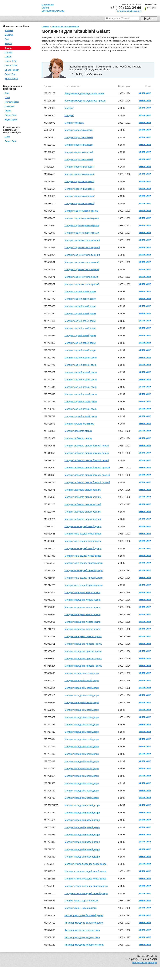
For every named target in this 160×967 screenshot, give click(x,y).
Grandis (8, 52)
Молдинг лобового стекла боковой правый (87, 467)
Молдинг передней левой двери (81, 673)
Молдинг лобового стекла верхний (82, 489)
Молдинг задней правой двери (80, 357)
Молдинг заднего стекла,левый (81, 277)
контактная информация (129, 11)
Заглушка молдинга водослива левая (84, 93)
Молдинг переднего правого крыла (83, 636)
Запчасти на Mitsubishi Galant (65, 26)
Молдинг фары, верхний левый (81, 900)
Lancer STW (11, 65)
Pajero (8, 110)
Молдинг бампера (74, 123)
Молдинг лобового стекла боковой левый (86, 445)
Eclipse (8, 43)
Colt (7, 39)
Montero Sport (12, 102)
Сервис (45, 8)
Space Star (10, 74)
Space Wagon (11, 78)
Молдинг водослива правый (79, 166)
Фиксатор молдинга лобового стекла (84, 944)
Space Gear (10, 141)
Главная (45, 26)
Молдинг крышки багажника (79, 423)
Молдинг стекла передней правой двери (86, 886)
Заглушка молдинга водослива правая (84, 100)
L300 (7, 136)
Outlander (9, 106)
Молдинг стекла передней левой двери (85, 864)
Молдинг (69, 108)
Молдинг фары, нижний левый (80, 908)
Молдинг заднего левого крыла (81, 211)
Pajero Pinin (10, 115)
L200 (7, 97)
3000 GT (9, 30)
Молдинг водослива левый (78, 130)
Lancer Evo (10, 61)
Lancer (8, 56)
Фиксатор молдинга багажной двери (83, 915)
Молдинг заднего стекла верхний (82, 240)
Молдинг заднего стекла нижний (81, 262)
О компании (48, 5)
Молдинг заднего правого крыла (81, 218)
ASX (7, 93)
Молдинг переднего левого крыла (82, 592)
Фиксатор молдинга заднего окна (82, 930)
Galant (8, 48)
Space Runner (12, 70)
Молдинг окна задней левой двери (82, 526)
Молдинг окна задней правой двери (83, 563)
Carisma (9, 35)
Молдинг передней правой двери (82, 805)
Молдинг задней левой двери (80, 291)
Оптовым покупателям (53, 11)
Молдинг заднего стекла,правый (81, 284)
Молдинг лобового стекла (78, 431)
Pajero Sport (11, 119)
